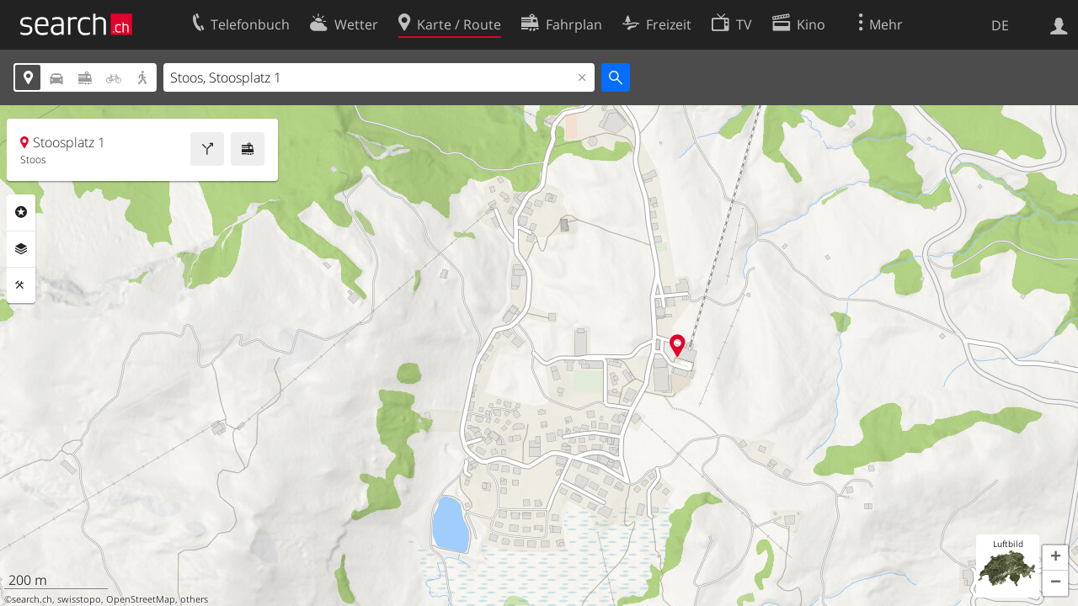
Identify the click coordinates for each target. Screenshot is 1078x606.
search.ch (32, 599)
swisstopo (79, 599)
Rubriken (21, 212)
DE (1000, 25)
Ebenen (21, 249)
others (194, 599)
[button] (1055, 558)
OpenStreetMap (140, 599)
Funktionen (21, 285)
